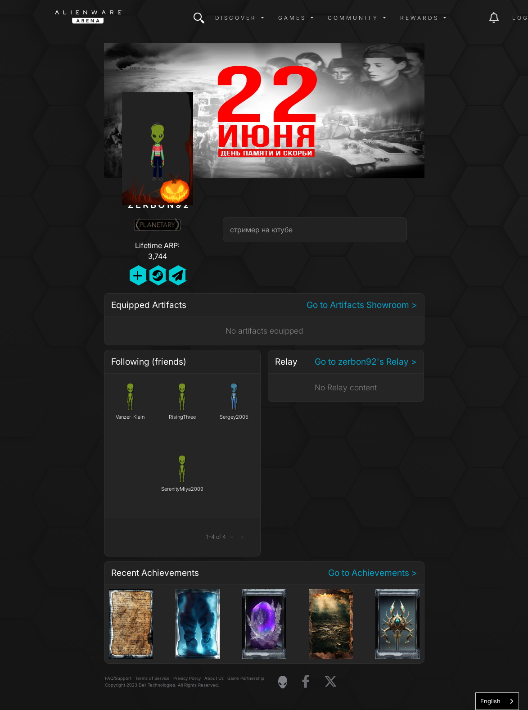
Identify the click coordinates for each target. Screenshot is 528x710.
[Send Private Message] (177, 275)
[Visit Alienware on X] (330, 681)
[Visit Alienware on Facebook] (305, 681)
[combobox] (497, 701)
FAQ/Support (118, 678)
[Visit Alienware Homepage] (282, 682)
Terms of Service (152, 678)
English (490, 701)
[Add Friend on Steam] (157, 275)
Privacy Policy (187, 678)
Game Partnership (245, 678)
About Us (214, 678)
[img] (199, 18)
